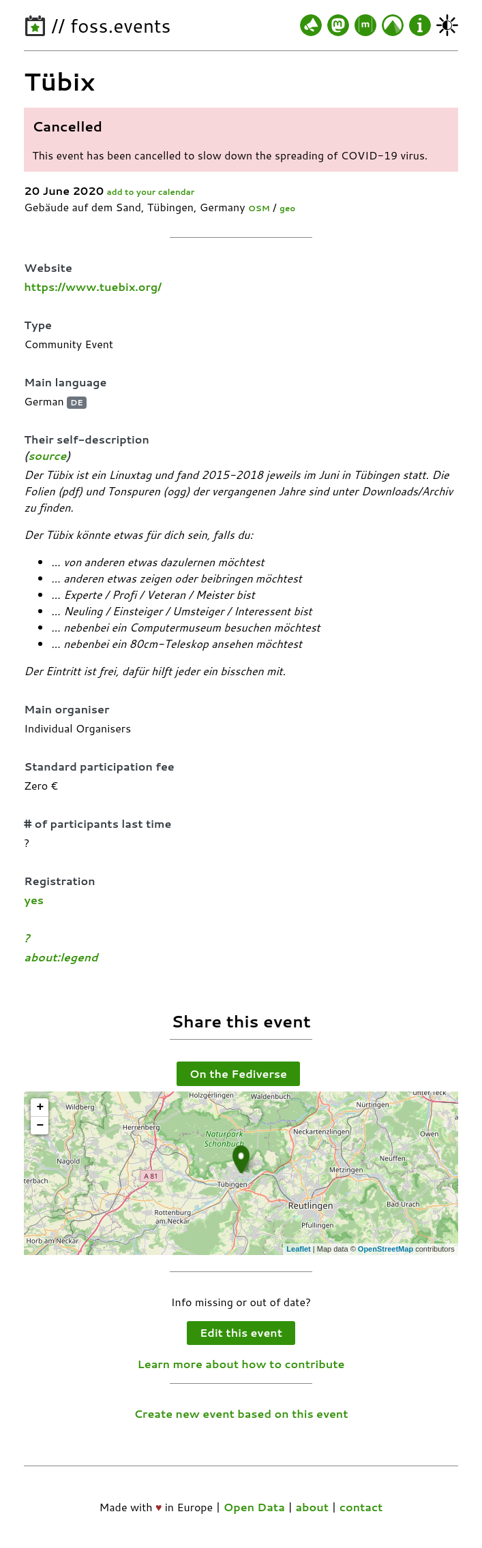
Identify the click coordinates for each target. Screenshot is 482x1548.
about (312, 1507)
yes (34, 900)
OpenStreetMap (385, 1249)
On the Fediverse (238, 1073)
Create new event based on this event (241, 1413)
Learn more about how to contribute (241, 1364)
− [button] (40, 1125)
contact (361, 1507)
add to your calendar (151, 192)
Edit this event (241, 1332)
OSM (259, 208)
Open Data (254, 1507)
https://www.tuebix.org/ (93, 286)
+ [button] (40, 1107)
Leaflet (298, 1249)
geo (287, 208)
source (47, 455)
